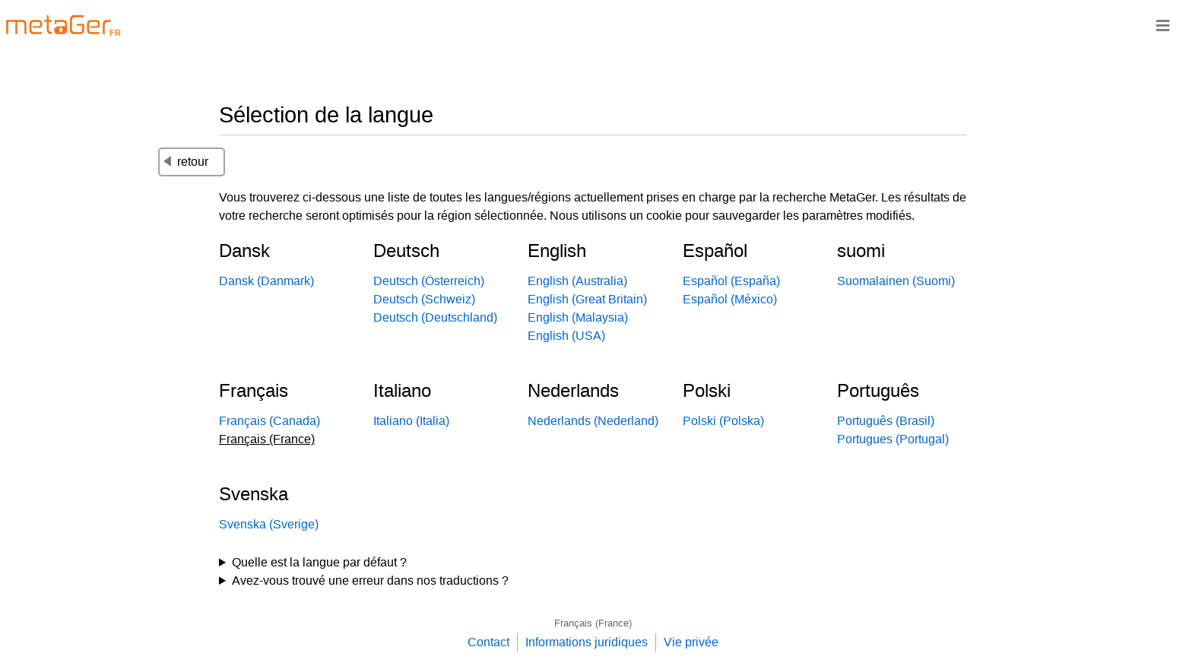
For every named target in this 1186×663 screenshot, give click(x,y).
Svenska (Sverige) (269, 524)
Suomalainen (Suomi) (896, 280)
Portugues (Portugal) (893, 439)
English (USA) (566, 335)
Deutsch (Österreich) (428, 280)
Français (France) (593, 623)
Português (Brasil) (885, 420)
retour (185, 161)
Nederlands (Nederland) (593, 420)
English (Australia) (577, 280)
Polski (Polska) (723, 420)
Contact (488, 642)
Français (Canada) (269, 420)
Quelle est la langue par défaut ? (319, 562)
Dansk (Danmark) (266, 280)
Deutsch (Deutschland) (435, 317)
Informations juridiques (586, 642)
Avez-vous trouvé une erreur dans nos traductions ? (370, 580)
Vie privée (691, 642)
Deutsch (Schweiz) (424, 299)
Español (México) (730, 299)
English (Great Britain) (587, 299)
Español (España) (731, 280)
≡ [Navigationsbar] (1163, 24)
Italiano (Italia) (411, 420)
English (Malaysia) (578, 317)
